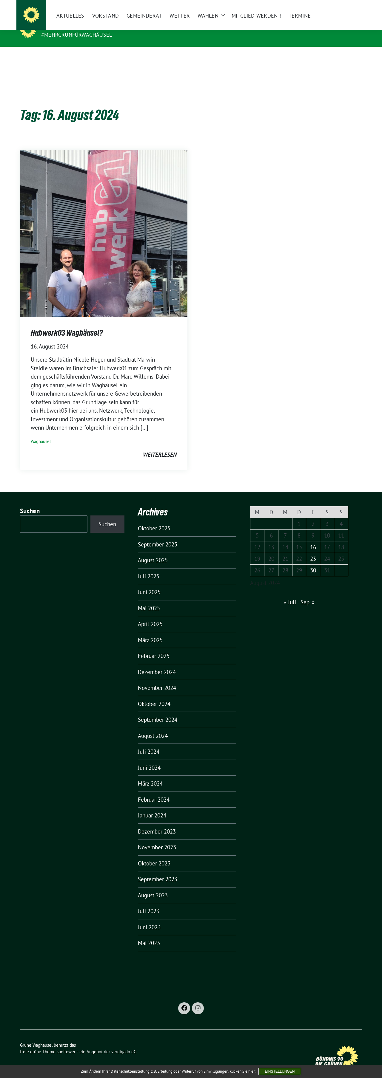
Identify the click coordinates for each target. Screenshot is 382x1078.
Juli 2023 (148, 901)
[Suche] (343, 7)
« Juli (290, 593)
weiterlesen (160, 445)
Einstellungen (280, 1071)
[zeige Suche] (351, 7)
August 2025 (153, 551)
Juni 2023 (149, 917)
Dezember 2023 (157, 822)
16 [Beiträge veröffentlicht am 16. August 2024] (313, 537)
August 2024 (153, 726)
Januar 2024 (152, 806)
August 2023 (153, 886)
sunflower (66, 1042)
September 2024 (157, 710)
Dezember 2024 (157, 662)
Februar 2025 (154, 646)
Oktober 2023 (154, 854)
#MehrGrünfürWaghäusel (76, 34)
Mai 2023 (149, 933)
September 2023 (157, 869)
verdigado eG (123, 1042)
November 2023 (157, 838)
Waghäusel (41, 432)
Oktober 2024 (154, 694)
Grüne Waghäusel (70, 26)
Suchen (30, 502)
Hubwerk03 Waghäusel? (67, 323)
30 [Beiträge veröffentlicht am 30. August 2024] (313, 561)
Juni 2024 (149, 758)
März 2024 (150, 774)
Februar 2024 (154, 790)
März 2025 (150, 630)
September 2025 (157, 535)
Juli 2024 (148, 742)
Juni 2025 (149, 582)
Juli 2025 (148, 567)
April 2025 (150, 614)
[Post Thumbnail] (103, 223)
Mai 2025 (149, 598)
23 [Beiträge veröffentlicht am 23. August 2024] (313, 549)
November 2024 (157, 678)
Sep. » (308, 593)
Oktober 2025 (154, 519)
